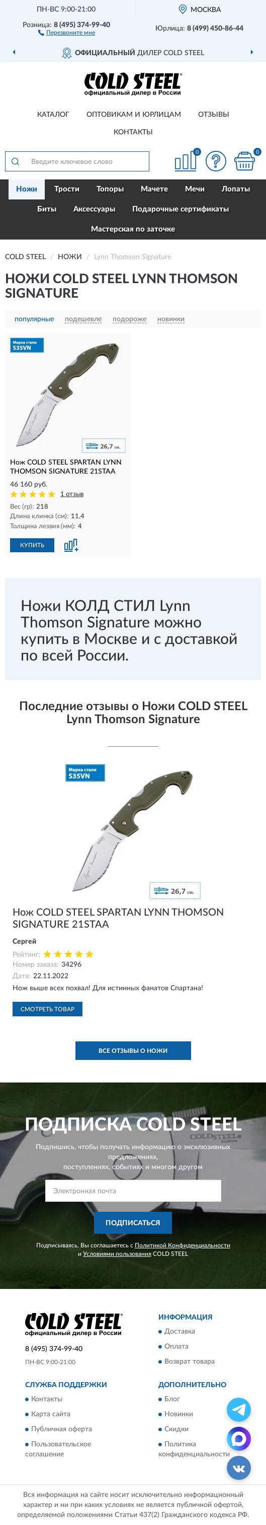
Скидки (176, 1429)
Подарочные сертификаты (180, 209)
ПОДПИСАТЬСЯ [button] (133, 1223)
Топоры (110, 189)
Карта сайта (50, 1414)
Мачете (154, 189)
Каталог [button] (53, 114)
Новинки (178, 1414)
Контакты (133, 132)
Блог (172, 1399)
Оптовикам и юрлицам (133, 114)
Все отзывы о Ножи (133, 1051)
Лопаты (236, 189)
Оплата (176, 1346)
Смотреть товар (47, 1009)
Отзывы (213, 114)
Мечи (195, 189)
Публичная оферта (61, 1429)
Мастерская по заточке (133, 229)
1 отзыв (71, 494)
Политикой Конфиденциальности (182, 1245)
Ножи (26, 189)
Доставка (179, 1331)
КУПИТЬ (32, 545)
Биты (46, 209)
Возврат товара (189, 1361)
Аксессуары (94, 209)
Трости (66, 189)
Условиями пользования (117, 1254)
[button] (66, 32)
